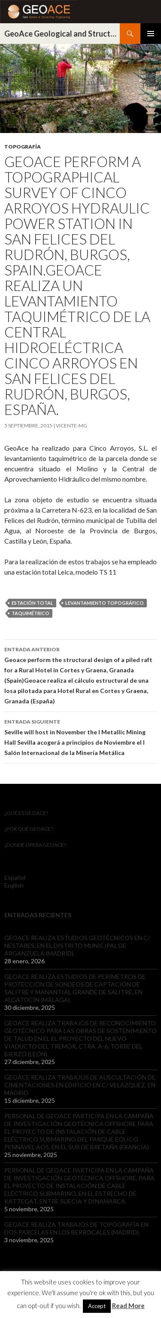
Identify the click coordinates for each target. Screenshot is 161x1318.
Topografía (22, 146)
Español (14, 877)
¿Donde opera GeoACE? (35, 845)
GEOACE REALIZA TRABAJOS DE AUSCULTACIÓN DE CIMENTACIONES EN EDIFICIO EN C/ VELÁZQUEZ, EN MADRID (79, 1085)
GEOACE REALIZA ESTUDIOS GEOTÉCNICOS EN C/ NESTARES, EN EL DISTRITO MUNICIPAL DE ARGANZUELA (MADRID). (77, 945)
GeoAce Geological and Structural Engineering (62, 33)
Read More (128, 1305)
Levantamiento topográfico (104, 603)
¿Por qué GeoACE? (28, 829)
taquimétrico (30, 613)
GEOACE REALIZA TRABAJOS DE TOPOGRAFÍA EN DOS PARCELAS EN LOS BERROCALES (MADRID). (76, 1228)
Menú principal (150, 33)
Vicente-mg (71, 425)
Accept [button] (97, 1306)
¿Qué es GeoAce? (26, 813)
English (14, 885)
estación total (32, 603)
